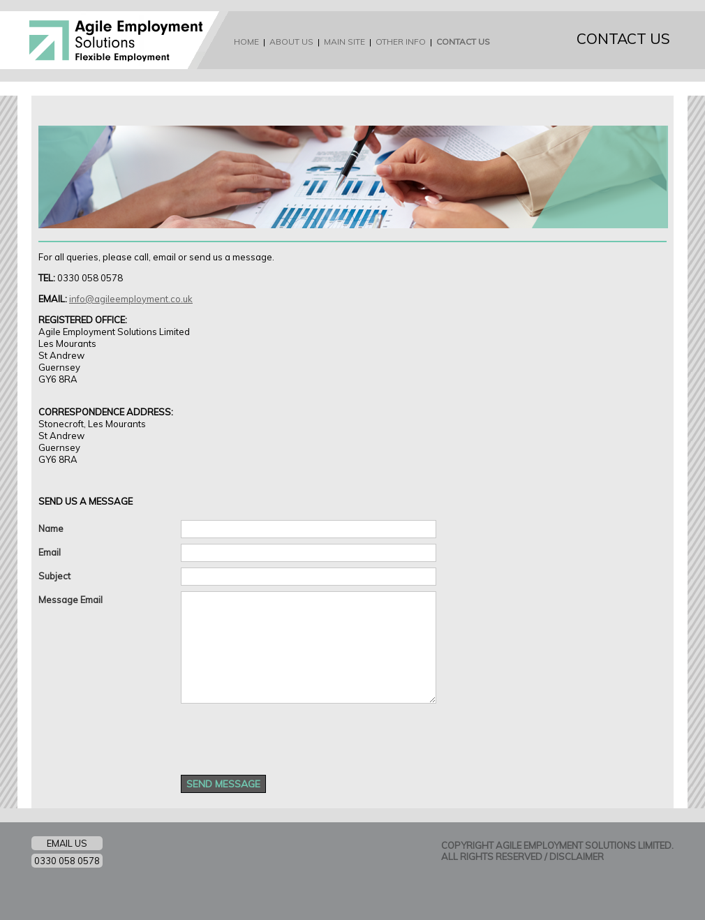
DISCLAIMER (576, 856)
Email (49, 552)
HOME (246, 41)
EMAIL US (67, 843)
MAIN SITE (344, 41)
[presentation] (287, 735)
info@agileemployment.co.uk (131, 298)
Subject (54, 575)
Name (51, 528)
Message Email (70, 599)
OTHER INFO (401, 41)
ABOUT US (291, 41)
